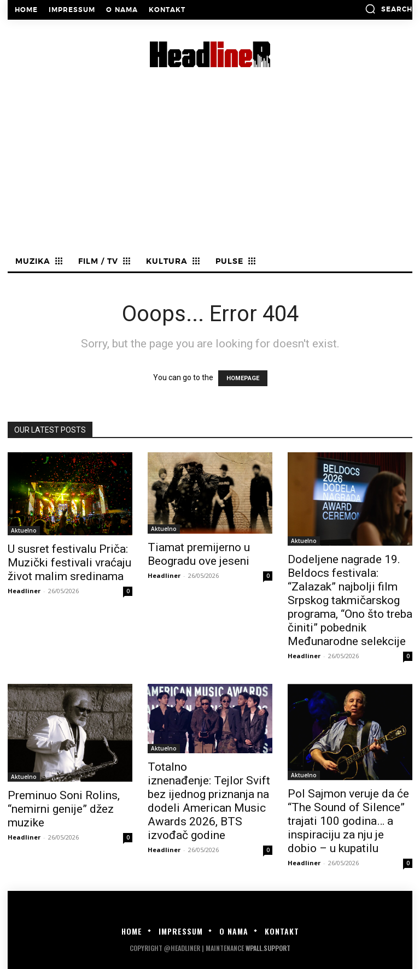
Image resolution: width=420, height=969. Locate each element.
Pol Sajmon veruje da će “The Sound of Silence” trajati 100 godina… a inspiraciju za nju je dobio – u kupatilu (348, 821)
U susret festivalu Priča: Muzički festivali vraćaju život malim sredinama (69, 562)
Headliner (24, 591)
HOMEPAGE (242, 378)
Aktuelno (24, 530)
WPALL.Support (268, 948)
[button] (388, 8)
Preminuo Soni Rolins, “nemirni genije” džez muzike (64, 809)
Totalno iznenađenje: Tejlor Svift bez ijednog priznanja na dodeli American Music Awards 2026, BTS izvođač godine (209, 801)
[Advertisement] (210, 170)
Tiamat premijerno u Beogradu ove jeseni (199, 554)
